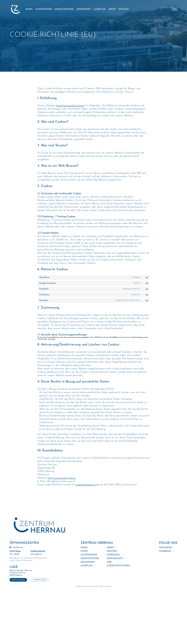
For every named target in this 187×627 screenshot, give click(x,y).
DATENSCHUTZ (115, 558)
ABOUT (112, 9)
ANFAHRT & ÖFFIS (39, 580)
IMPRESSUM (113, 555)
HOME (84, 547)
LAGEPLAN (100, 9)
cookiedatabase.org (86, 484)
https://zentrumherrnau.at (70, 105)
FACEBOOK (165, 551)
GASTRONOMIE (43, 9)
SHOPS (28, 9)
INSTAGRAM (165, 547)
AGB (109, 562)
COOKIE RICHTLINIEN (118, 566)
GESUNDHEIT (83, 9)
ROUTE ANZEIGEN (18, 580)
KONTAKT (124, 9)
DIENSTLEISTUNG (64, 9)
